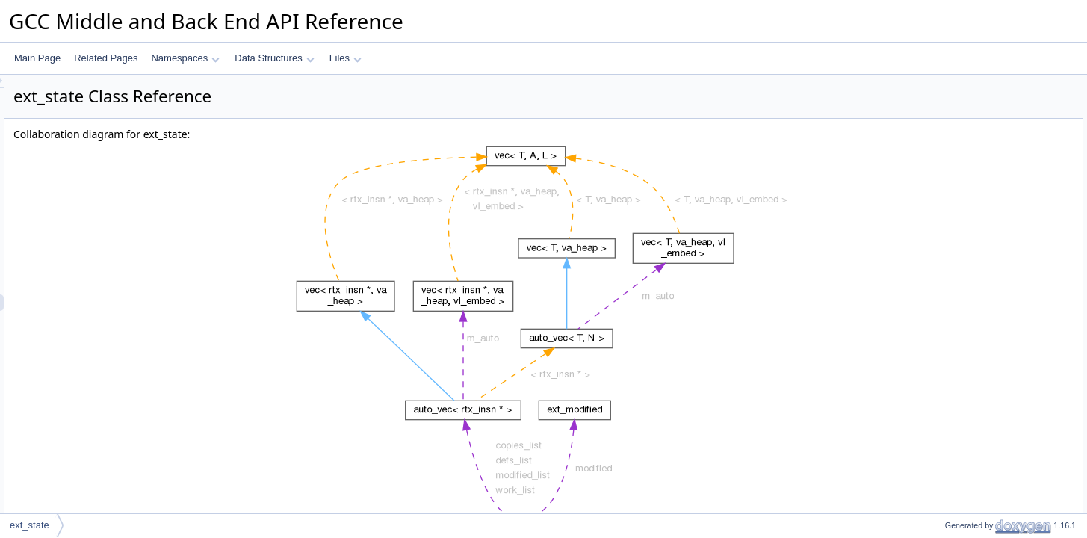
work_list (949, 148)
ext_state (29, 525)
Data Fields (943, 83)
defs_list (948, 99)
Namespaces (185, 58)
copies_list (953, 116)
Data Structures (274, 58)
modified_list (957, 132)
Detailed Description (960, 181)
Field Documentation (961, 198)
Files (345, 58)
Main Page (37, 58)
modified (949, 165)
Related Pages (105, 58)
